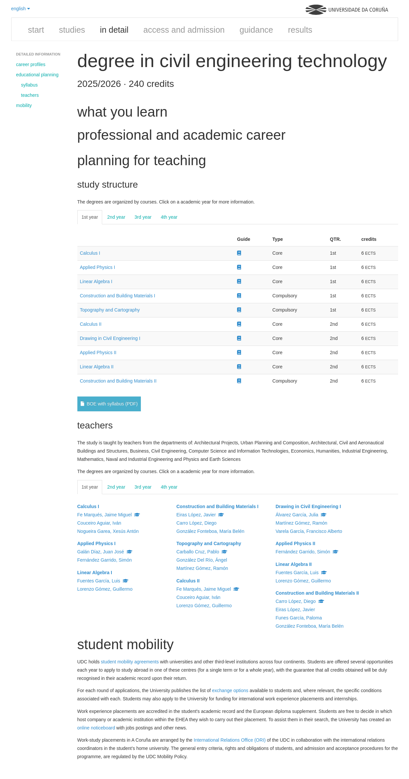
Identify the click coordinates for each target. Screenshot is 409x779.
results (300, 29)
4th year (169, 217)
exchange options (230, 690)
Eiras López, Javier (201, 514)
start (36, 29)
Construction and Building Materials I (117, 295)
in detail (114, 29)
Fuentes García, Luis (103, 580)
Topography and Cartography (110, 310)
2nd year (116, 217)
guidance (256, 29)
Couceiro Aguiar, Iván (99, 523)
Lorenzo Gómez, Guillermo (105, 589)
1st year (90, 217)
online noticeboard (96, 727)
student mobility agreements (130, 661)
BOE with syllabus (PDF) (109, 403)
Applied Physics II (98, 352)
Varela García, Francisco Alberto (309, 531)
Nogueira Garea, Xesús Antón (108, 531)
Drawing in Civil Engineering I (110, 338)
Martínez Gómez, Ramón (202, 568)
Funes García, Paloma (299, 617)
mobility (24, 105)
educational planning (37, 74)
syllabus (29, 85)
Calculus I (90, 253)
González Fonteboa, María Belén (210, 531)
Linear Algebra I (96, 281)
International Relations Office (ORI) (230, 740)
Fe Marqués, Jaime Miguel (109, 514)
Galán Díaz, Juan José (105, 551)
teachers (30, 95)
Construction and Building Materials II (118, 381)
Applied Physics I (97, 267)
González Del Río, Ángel (202, 560)
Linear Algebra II (97, 366)
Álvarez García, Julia (301, 514)
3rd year (143, 217)
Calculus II (91, 324)
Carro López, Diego (197, 523)
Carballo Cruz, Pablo (202, 551)
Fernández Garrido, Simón (104, 560)
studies (72, 29)
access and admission (184, 29)
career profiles (31, 64)
